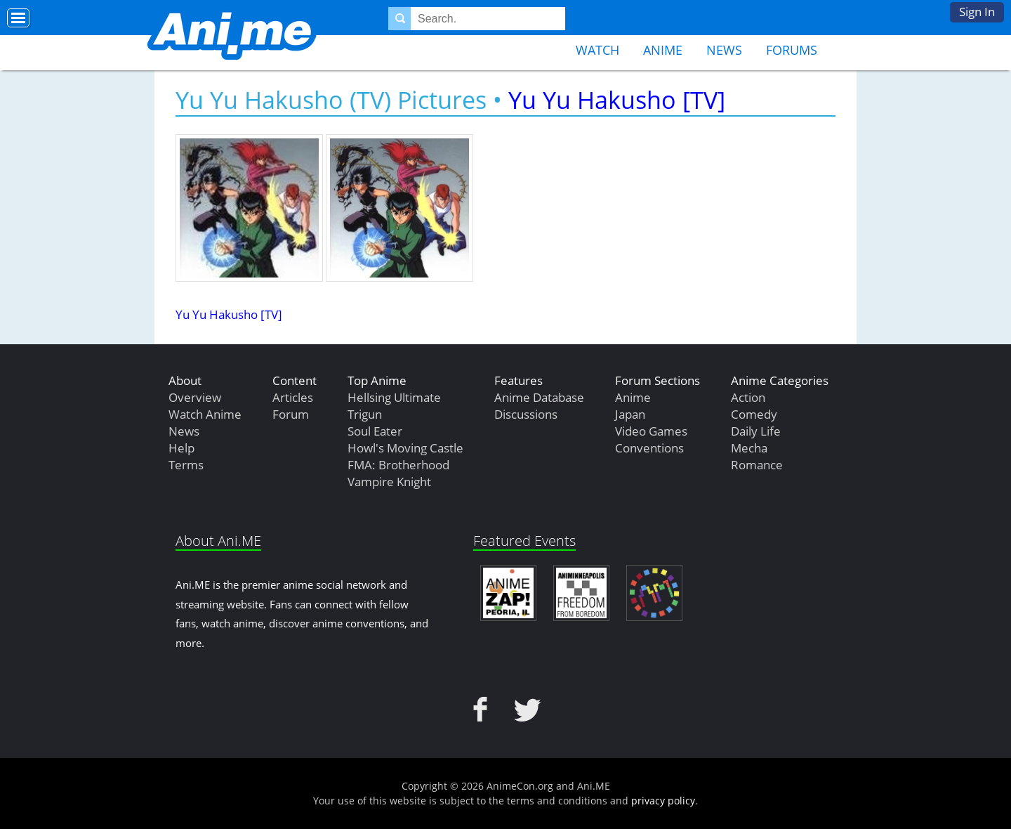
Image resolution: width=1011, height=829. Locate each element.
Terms (186, 465)
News (724, 49)
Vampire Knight (389, 482)
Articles (292, 397)
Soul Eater (375, 431)
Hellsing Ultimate (394, 397)
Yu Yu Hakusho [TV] (616, 100)
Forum (290, 414)
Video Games (651, 431)
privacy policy (663, 800)
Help (181, 448)
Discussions (525, 414)
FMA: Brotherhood (398, 465)
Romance (757, 465)
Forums (791, 49)
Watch (597, 49)
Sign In (977, 12)
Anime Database (539, 397)
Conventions (649, 448)
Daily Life (756, 431)
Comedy (754, 414)
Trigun (365, 414)
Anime (662, 49)
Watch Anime (205, 414)
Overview (194, 397)
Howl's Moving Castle (405, 448)
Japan (630, 414)
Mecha (749, 448)
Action (748, 397)
